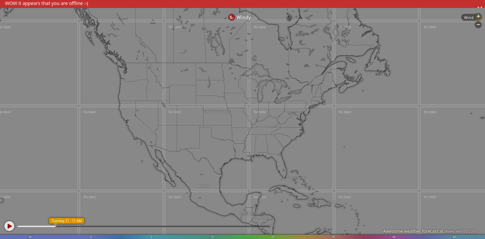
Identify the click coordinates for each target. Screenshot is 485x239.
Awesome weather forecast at (430, 231)
